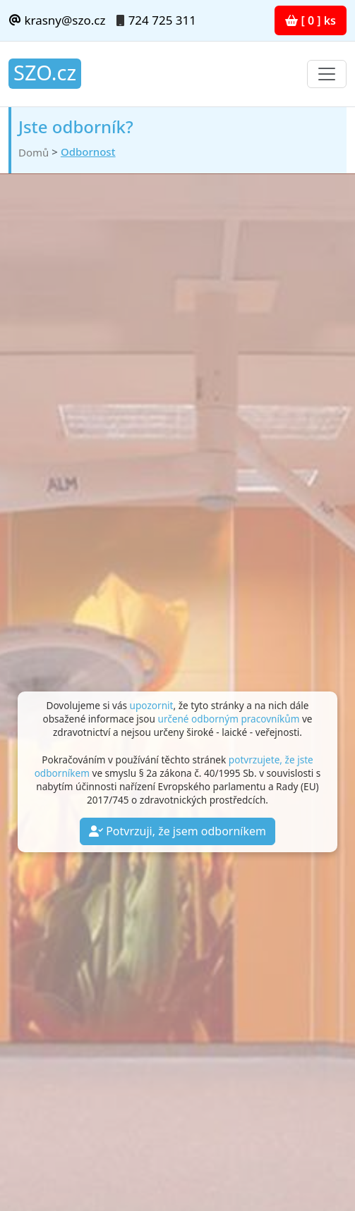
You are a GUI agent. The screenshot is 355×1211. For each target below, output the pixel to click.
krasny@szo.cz (56, 20)
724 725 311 (162, 20)
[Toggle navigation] (327, 74)
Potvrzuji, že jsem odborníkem (177, 831)
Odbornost (88, 152)
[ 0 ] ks (310, 20)
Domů (33, 152)
